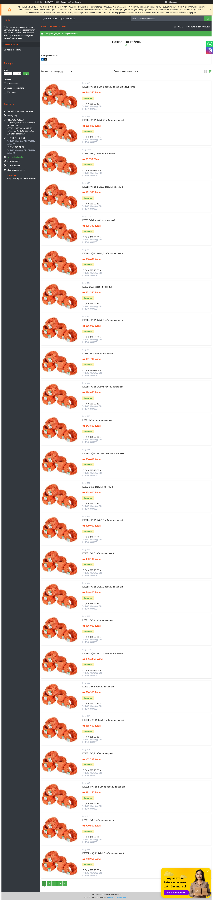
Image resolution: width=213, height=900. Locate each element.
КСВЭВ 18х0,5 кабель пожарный (98, 820)
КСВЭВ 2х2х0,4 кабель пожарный (98, 220)
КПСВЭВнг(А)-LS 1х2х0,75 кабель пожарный (103, 786)
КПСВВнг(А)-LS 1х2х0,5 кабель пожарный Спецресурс (108, 86)
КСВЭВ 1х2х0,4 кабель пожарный (98, 153)
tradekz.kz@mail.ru (15, 157)
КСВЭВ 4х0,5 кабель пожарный (97, 353)
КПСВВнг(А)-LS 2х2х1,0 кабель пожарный (102, 520)
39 (60, 883)
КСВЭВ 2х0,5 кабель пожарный (97, 286)
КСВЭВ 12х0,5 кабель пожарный (98, 620)
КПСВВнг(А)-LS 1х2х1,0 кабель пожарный (102, 187)
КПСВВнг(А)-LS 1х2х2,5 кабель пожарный (102, 320)
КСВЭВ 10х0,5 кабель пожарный (98, 553)
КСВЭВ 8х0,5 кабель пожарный (97, 487)
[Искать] (208, 18)
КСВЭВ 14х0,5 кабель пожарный (98, 686)
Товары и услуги (11, 44)
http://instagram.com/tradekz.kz (21, 178)
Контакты (178, 27)
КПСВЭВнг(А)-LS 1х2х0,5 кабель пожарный (103, 720)
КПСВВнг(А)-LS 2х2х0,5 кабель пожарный (102, 386)
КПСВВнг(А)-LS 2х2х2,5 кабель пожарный (102, 653)
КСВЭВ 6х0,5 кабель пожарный (97, 420)
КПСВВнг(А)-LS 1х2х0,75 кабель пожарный (103, 120)
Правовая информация (198, 27)
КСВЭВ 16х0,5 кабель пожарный (98, 753)
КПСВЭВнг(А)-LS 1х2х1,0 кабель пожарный (103, 853)
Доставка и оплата (12, 50)
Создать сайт (66, 2)
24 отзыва (173, 2)
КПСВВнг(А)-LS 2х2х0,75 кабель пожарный (103, 453)
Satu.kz (119, 895)
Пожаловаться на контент (118, 897)
